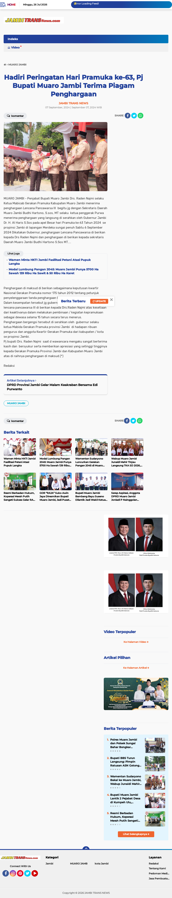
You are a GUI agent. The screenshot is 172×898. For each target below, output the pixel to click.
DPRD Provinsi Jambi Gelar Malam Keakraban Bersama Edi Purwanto (52, 387)
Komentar (15, 115)
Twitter (29, 875)
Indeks (13, 39)
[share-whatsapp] (140, 115)
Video (15, 47)
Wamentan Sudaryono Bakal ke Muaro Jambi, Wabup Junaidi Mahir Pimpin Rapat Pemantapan (125, 780)
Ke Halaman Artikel (136, 667)
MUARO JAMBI (16, 403)
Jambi (49, 863)
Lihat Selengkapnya (136, 834)
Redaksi (153, 863)
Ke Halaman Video (136, 641)
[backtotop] (86, 850)
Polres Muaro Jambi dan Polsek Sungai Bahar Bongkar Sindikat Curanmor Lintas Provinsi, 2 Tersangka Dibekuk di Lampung (125, 743)
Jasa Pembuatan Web (160, 878)
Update (99, 301)
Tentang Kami (157, 868)
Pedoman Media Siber (160, 873)
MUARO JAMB (78, 863)
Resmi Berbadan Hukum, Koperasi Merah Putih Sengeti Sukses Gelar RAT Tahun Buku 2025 (124, 817)
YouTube (37, 875)
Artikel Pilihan (117, 658)
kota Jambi (101, 863)
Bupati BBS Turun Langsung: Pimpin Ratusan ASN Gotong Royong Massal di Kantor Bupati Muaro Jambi (124, 761)
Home (11, 4)
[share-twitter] (134, 115)
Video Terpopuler (120, 632)
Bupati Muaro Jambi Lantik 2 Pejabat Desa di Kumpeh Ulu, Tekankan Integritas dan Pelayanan (125, 798)
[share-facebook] (127, 115)
